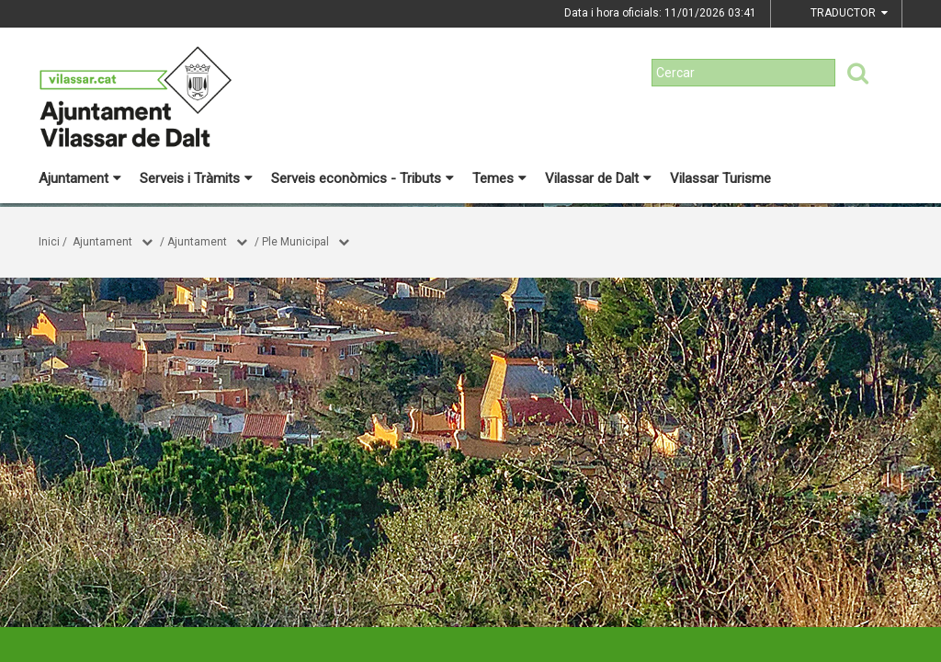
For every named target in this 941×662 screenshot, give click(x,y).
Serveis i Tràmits (196, 178)
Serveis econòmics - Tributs (362, 178)
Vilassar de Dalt (598, 178)
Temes (499, 178)
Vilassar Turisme (720, 178)
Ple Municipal (295, 241)
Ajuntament (80, 178)
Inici (49, 241)
